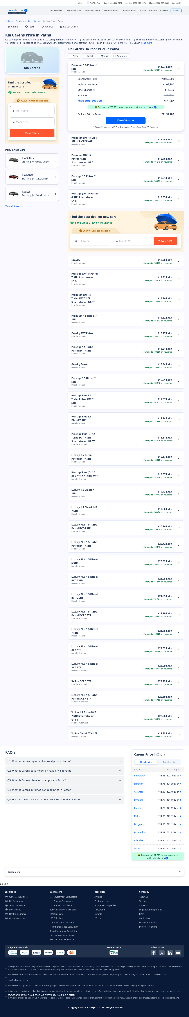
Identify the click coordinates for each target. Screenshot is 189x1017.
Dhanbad (138, 799)
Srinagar (138, 783)
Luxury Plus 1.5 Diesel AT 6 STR (84, 648)
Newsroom (100, 909)
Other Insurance (17, 918)
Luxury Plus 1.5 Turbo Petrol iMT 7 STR (84, 543)
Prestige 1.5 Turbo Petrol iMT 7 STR (82, 348)
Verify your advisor (148, 922)
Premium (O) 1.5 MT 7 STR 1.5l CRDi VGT (84, 139)
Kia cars (18, 206)
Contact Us (176, 3)
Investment (15, 909)
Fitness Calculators (63, 901)
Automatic (121, 55)
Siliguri (137, 848)
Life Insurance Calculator (62, 922)
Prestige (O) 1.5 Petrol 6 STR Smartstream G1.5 (84, 197)
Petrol (75, 55)
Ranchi (137, 808)
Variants (47, 26)
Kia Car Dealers (69, 26)
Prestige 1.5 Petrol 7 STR (83, 177)
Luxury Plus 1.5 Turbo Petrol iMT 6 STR (84, 526)
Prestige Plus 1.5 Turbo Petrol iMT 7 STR (82, 399)
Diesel (89, 55)
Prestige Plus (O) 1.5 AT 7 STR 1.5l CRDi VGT (84, 474)
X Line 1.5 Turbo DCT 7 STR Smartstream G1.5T (83, 716)
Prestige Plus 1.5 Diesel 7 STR (81, 418)
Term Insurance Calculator (63, 909)
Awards (98, 913)
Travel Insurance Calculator (63, 931)
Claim (80, 3)
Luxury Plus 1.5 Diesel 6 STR (84, 561)
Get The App (95, 3)
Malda (137, 816)
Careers (143, 905)
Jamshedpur (140, 832)
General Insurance (18, 896)
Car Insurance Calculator (62, 935)
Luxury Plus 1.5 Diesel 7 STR (84, 630)
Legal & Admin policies (150, 909)
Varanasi (138, 791)
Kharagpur (139, 775)
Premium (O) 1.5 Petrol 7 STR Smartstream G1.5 (82, 158)
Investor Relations (148, 926)
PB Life (98, 918)
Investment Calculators (65, 896)
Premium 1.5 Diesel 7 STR (84, 317)
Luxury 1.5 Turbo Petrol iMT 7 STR (81, 456)
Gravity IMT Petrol (82, 333)
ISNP (141, 913)
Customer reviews (103, 901)
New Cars (20, 21)
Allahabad (139, 840)
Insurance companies (105, 905)
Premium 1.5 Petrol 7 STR (84, 66)
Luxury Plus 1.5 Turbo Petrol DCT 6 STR (84, 613)
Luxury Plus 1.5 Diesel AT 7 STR (84, 665)
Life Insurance (16, 901)
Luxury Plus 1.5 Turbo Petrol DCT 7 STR (84, 696)
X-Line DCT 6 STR (81, 681)
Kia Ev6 (26, 191)
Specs (29, 26)
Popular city (169, 762)
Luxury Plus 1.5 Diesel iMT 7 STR (84, 578)
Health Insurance (17, 913)
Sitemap (143, 901)
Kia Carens (32, 68)
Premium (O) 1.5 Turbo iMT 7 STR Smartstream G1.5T (83, 298)
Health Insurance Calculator (64, 926)
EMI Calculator (57, 913)
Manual (104, 55)
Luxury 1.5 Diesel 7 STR (82, 491)
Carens (37, 21)
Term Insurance (17, 905)
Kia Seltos (28, 158)
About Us (143, 896)
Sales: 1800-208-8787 (113, 3)
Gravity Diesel (79, 364)
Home (10, 21)
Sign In (176, 10)
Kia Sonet (27, 175)
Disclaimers (14, 871)
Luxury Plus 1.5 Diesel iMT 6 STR (84, 596)
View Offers (124, 120)
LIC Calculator (57, 918)
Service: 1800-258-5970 (135, 3)
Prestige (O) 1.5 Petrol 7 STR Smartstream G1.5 (84, 277)
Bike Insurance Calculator (62, 939)
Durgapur (139, 824)
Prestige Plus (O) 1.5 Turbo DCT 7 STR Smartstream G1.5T (83, 437)
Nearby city (146, 762)
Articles (98, 896)
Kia (29, 21)
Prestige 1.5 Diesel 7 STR (83, 379)
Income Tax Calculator (61, 905)
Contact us (144, 918)
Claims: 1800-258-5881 (159, 3)
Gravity (75, 260)
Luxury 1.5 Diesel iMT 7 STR (84, 509)
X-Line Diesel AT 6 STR (84, 733)
